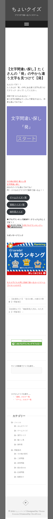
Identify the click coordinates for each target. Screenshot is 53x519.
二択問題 (20, 458)
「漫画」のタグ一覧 (22, 397)
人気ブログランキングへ (32, 225)
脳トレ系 (22, 181)
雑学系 (19, 444)
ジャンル (17, 422)
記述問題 (20, 472)
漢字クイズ (21, 435)
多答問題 (20, 463)
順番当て (20, 477)
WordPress (36, 514)
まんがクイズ (22, 426)
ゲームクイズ (22, 431)
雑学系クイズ (16, 212)
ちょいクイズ (26, 9)
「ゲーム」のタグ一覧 (23, 399)
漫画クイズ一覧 (17, 204)
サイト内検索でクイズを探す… (22, 366)
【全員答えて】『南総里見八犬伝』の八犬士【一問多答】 (25, 310)
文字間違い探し (13, 184)
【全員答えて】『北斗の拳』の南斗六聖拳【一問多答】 (26, 300)
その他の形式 (12, 181)
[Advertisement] (26, 43)
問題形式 (17, 450)
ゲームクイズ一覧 (18, 197)
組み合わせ (21, 468)
